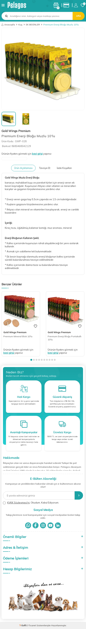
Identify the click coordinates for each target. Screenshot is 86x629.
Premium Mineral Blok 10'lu (17, 336)
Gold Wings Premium (15, 131)
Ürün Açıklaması (23, 167)
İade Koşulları (64, 167)
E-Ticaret (31, 625)
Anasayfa (8, 24)
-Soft (22, 625)
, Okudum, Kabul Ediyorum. (31, 502)
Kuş (20, 24)
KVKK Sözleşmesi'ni (18, 502)
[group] (43, 69)
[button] (31, 360)
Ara (78, 15)
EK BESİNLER (33, 24)
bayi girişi (37, 153)
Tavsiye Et (44, 167)
